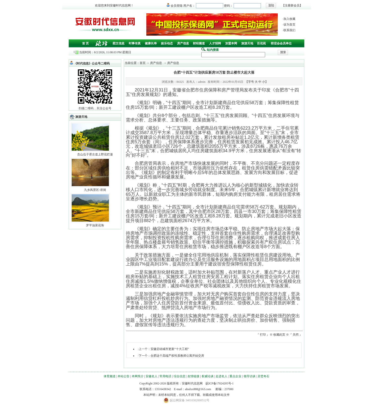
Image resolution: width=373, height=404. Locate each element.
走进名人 (221, 376)
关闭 (296, 334)
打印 (263, 334)
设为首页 (289, 24)
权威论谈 (208, 376)
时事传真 (135, 43)
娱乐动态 (167, 43)
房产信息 (183, 43)
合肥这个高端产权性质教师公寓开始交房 (177, 355)
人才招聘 (215, 43)
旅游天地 (247, 43)
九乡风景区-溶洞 (95, 190)
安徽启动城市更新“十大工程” (170, 349)
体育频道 (110, 376)
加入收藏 (289, 19)
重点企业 (235, 376)
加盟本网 (231, 43)
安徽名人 (151, 376)
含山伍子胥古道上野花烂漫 (95, 154)
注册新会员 (292, 5)
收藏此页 (279, 334)
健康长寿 (151, 43)
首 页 (85, 43)
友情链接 (193, 376)
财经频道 (199, 43)
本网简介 (138, 376)
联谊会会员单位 (281, 43)
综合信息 (180, 376)
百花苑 (261, 43)
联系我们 (289, 30)
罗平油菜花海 (95, 225)
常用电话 (165, 376)
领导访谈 (249, 376)
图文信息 (118, 43)
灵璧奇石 (263, 376)
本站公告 (123, 376)
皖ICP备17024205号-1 (220, 383)
